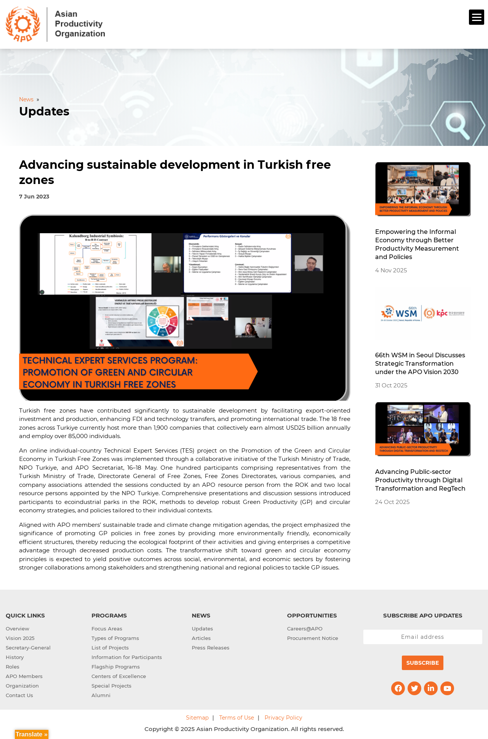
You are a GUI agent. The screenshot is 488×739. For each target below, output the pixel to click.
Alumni (101, 694)
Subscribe (422, 661)
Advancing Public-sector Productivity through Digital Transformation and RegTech (420, 479)
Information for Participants (127, 656)
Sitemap (197, 716)
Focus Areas (107, 627)
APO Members (24, 675)
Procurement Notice (312, 637)
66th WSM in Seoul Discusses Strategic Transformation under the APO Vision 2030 (420, 362)
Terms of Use (236, 716)
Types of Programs (115, 637)
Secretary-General (28, 646)
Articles (201, 637)
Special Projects (112, 684)
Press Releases (211, 646)
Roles (12, 665)
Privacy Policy (283, 716)
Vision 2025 (20, 637)
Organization (22, 684)
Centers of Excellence (119, 675)
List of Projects (110, 646)
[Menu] (476, 17)
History (15, 656)
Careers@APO (305, 627)
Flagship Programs (116, 665)
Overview (17, 627)
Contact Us (19, 694)
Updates (202, 627)
